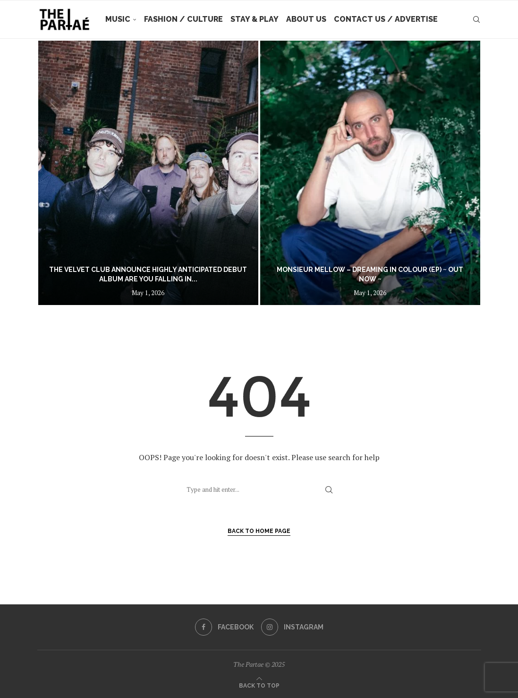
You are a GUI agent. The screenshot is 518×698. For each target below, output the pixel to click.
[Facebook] (224, 627)
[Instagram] (292, 627)
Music (117, 19)
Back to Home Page (259, 531)
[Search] (476, 19)
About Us (306, 19)
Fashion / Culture (183, 19)
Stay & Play (254, 19)
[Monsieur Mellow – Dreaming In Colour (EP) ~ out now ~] (370, 173)
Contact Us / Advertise (386, 19)
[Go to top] (259, 685)
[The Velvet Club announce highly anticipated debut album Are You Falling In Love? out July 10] (148, 173)
